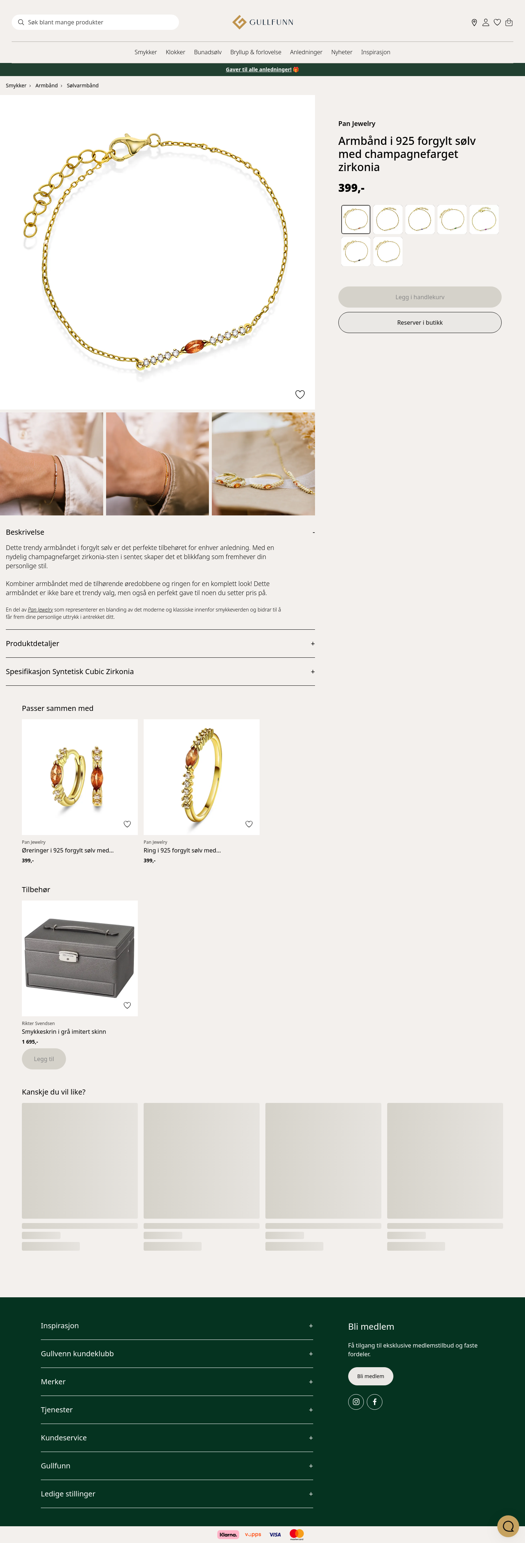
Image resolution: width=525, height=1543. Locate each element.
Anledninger (306, 52)
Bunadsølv (207, 52)
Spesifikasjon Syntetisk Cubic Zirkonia (70, 671)
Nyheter (342, 52)
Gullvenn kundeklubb (77, 1353)
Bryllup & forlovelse (255, 52)
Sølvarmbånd (82, 85)
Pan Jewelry (357, 123)
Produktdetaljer (32, 643)
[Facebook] (374, 1401)
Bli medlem (370, 1376)
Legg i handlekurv (420, 297)
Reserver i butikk (420, 323)
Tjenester (57, 1410)
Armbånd (46, 85)
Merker (53, 1381)
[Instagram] (356, 1401)
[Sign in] (486, 22)
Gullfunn (55, 1466)
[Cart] (509, 22)
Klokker (176, 52)
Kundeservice (64, 1438)
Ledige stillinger (68, 1494)
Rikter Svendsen (38, 1023)
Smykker (146, 52)
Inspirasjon (375, 52)
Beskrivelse (25, 532)
